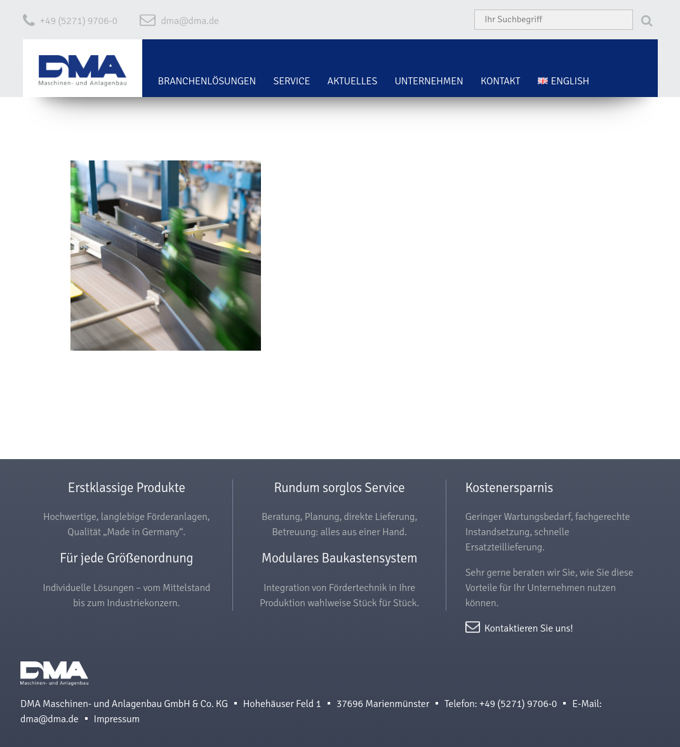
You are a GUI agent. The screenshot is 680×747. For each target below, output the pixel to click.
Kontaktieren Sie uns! (528, 627)
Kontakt (500, 81)
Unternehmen (428, 81)
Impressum (117, 719)
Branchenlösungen (207, 81)
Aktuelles (353, 81)
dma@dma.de (190, 21)
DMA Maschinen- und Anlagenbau (54, 678)
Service (291, 81)
